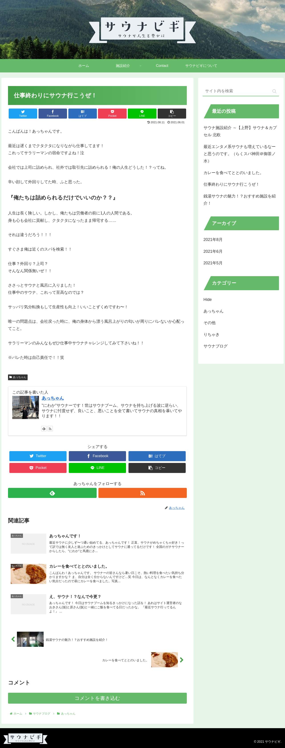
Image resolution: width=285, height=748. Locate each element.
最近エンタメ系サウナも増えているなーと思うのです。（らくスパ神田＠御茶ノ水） (240, 153)
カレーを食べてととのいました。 (234, 173)
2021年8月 (213, 239)
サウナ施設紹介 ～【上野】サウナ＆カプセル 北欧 (240, 131)
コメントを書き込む (97, 698)
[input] (241, 91)
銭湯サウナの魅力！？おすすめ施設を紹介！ (240, 199)
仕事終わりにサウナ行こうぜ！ (232, 184)
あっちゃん (17, 377)
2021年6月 (213, 251)
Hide (208, 299)
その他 (210, 323)
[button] (274, 91)
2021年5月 (213, 263)
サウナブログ (216, 346)
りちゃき (212, 334)
